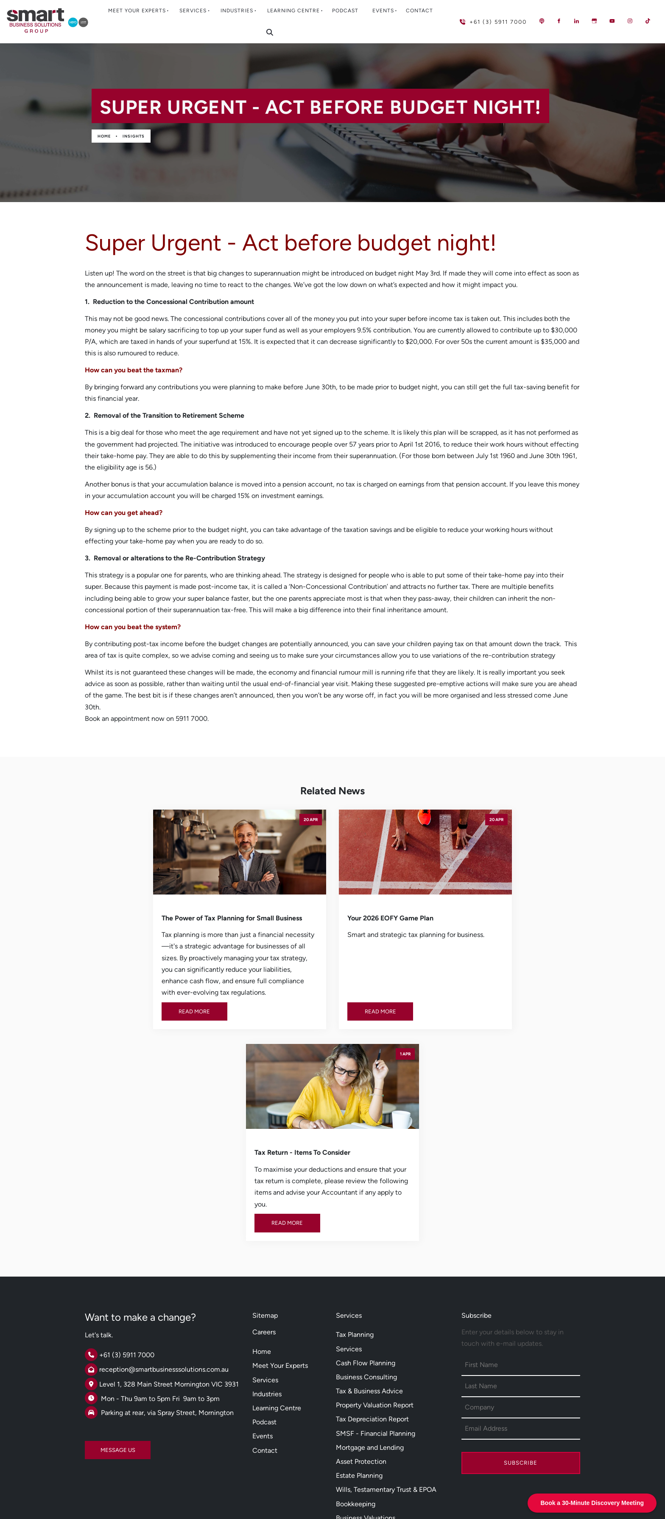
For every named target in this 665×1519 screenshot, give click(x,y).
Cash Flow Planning (365, 1185)
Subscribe (520, 1285)
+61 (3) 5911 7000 (479, 18)
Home (104, 136)
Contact (419, 11)
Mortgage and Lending (370, 1270)
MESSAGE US (102, 1269)
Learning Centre (293, 11)
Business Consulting (366, 1199)
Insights (134, 136)
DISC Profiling (357, 1436)
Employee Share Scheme (374, 1422)
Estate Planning (359, 1298)
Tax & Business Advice (369, 1213)
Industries (237, 11)
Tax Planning (355, 1157)
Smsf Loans (353, 1394)
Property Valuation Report (375, 1227)
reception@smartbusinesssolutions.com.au (164, 1191)
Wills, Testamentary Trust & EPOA (386, 1312)
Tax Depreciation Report (372, 1241)
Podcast (345, 11)
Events (383, 11)
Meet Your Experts (137, 11)
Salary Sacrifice (359, 1408)
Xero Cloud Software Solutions (383, 1380)
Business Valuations (365, 1340)
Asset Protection (361, 1284)
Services (193, 11)
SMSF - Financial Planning (375, 1255)
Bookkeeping (355, 1326)
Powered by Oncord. (257, 1495)
